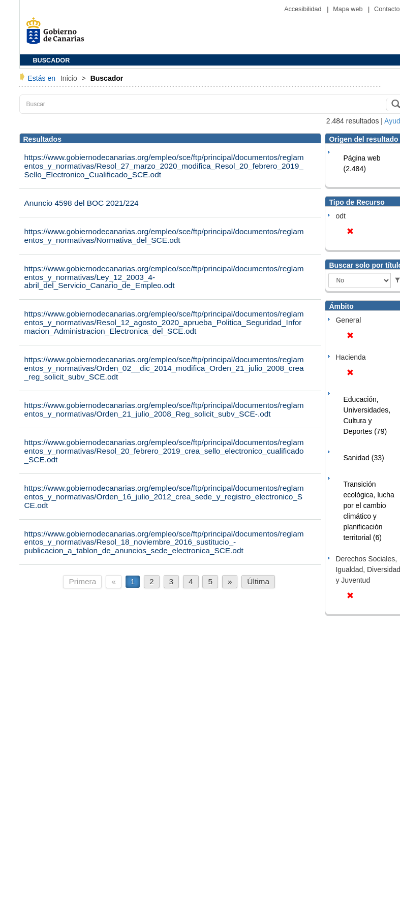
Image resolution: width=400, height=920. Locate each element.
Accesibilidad (303, 9)
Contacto (386, 9)
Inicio (69, 78)
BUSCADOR (51, 60)
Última (258, 581)
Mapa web (348, 9)
